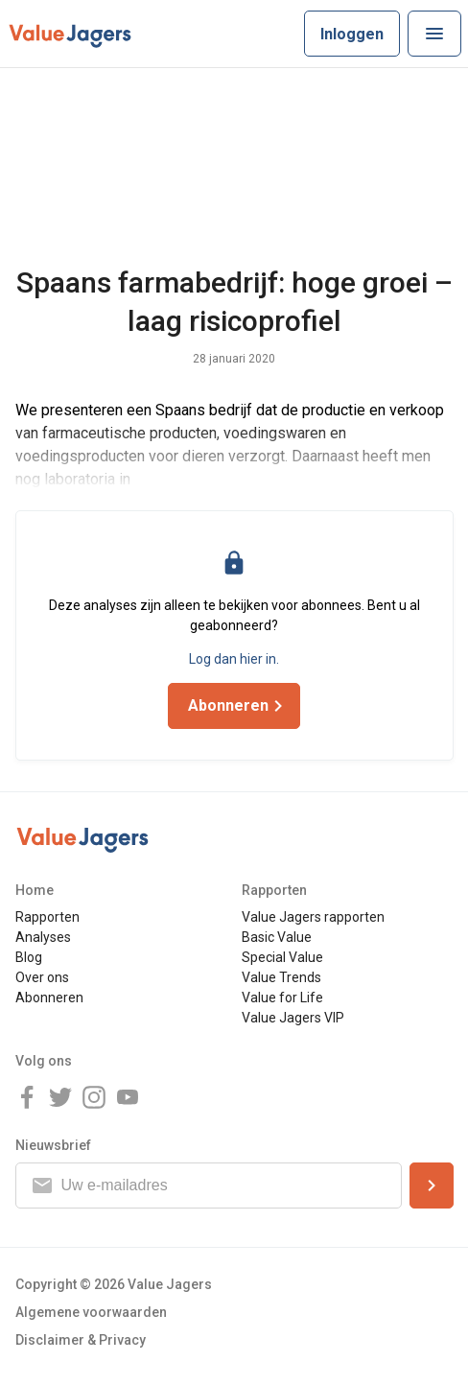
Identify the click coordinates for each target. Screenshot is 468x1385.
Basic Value (277, 937)
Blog (28, 957)
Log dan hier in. (234, 659)
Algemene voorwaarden (91, 1312)
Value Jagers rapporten (313, 917)
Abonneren (49, 997)
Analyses (43, 937)
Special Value (282, 957)
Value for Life (282, 997)
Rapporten (47, 917)
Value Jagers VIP (293, 1017)
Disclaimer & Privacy (80, 1340)
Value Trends (281, 977)
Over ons (42, 977)
